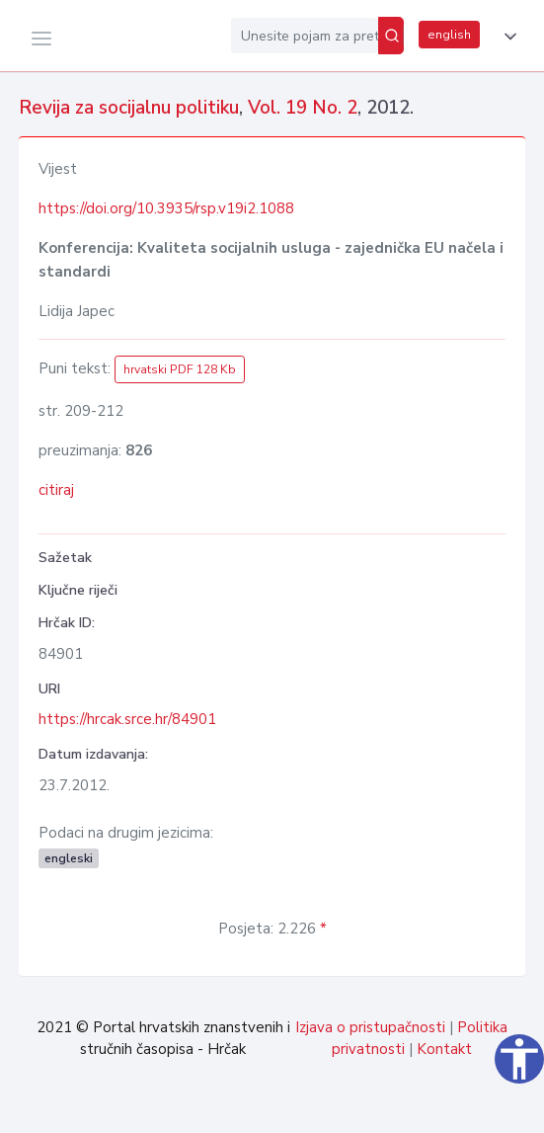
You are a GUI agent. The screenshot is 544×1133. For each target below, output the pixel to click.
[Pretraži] (391, 35)
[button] (506, 36)
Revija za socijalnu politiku (129, 108)
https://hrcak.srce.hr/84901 (127, 719)
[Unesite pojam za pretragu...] (304, 35)
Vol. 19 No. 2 (302, 108)
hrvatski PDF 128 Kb (179, 369)
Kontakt (444, 1049)
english (449, 34)
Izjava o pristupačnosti (370, 1027)
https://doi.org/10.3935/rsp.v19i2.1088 (166, 208)
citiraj (56, 490)
